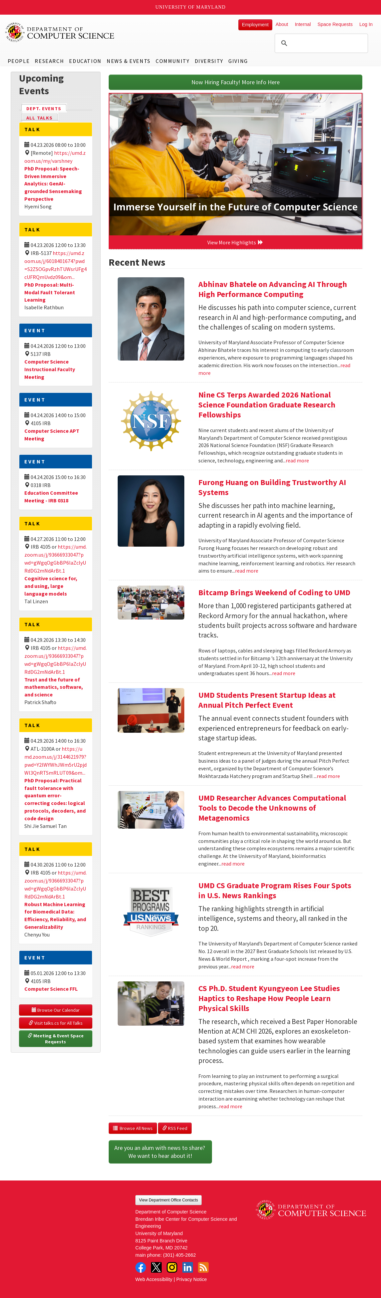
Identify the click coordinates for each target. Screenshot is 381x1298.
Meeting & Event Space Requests (56, 1039)
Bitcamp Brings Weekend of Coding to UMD (274, 592)
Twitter (156, 1267)
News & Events (129, 61)
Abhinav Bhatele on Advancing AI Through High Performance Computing (272, 289)
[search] (320, 43)
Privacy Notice (191, 1279)
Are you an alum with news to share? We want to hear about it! (160, 1152)
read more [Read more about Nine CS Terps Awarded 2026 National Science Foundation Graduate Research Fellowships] (297, 460)
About (282, 24)
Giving (238, 61)
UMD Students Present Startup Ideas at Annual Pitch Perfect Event (267, 700)
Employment (255, 24)
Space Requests (335, 24)
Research (49, 61)
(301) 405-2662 (179, 1255)
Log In (366, 24)
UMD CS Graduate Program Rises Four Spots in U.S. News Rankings (274, 890)
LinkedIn (187, 1267)
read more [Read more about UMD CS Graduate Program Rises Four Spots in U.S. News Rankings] (242, 966)
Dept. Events (46, 108)
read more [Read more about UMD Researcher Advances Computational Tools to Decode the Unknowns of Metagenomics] (233, 863)
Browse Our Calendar (56, 1010)
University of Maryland (190, 7)
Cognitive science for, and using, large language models (50, 586)
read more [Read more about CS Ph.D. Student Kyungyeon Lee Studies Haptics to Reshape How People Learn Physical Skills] (230, 1106)
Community (172, 61)
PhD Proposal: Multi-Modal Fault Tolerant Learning (49, 292)
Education (85, 61)
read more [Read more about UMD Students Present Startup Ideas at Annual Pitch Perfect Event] (328, 776)
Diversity (209, 61)
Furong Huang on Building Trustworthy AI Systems (272, 487)
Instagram (172, 1267)
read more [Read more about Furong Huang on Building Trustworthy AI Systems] (246, 570)
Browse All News (133, 1128)
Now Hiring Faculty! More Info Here (235, 82)
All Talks (39, 118)
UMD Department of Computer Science (60, 32)
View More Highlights (235, 242)
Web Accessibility (153, 1279)
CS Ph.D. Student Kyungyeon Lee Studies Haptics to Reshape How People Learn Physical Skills (269, 998)
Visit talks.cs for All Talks (56, 1023)
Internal (303, 24)
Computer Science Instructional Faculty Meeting (49, 369)
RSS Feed (174, 1128)
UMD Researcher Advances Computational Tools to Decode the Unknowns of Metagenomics (272, 808)
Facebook (140, 1267)
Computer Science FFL (51, 988)
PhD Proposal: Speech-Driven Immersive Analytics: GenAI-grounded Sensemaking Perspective (53, 183)
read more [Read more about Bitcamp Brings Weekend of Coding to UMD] (283, 673)
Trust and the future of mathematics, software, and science (53, 687)
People (19, 61)
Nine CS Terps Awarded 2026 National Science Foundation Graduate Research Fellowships (266, 404)
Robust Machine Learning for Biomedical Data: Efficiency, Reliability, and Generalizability (55, 915)
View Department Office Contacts (168, 1200)
